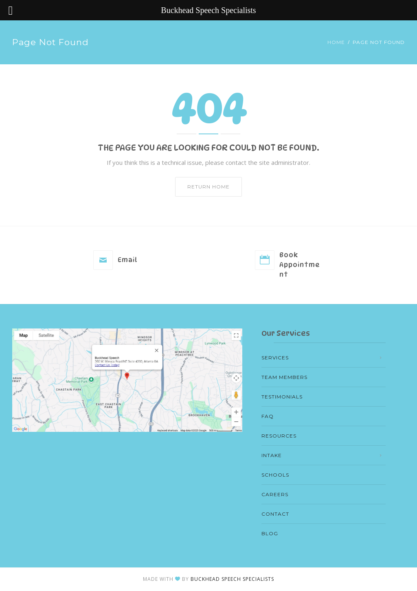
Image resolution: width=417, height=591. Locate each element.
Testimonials (282, 397)
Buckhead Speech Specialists (232, 579)
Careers (274, 494)
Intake (271, 455)
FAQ (267, 416)
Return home (208, 187)
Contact (275, 514)
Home (336, 42)
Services (275, 358)
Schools (275, 475)
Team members (284, 377)
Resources (278, 436)
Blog (269, 533)
